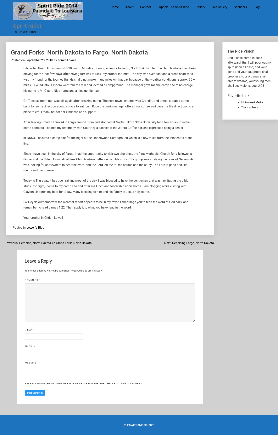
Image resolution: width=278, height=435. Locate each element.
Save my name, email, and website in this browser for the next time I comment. (84, 383)
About (129, 7)
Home (114, 7)
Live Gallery (219, 7)
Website (30, 362)
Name (30, 330)
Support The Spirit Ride (173, 7)
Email (30, 346)
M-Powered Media (252, 102)
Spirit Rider (27, 25)
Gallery (200, 7)
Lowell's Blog (35, 227)
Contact (145, 7)
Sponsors (240, 7)
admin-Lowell (67, 60)
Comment (33, 280)
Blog (256, 7)
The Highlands (250, 107)
